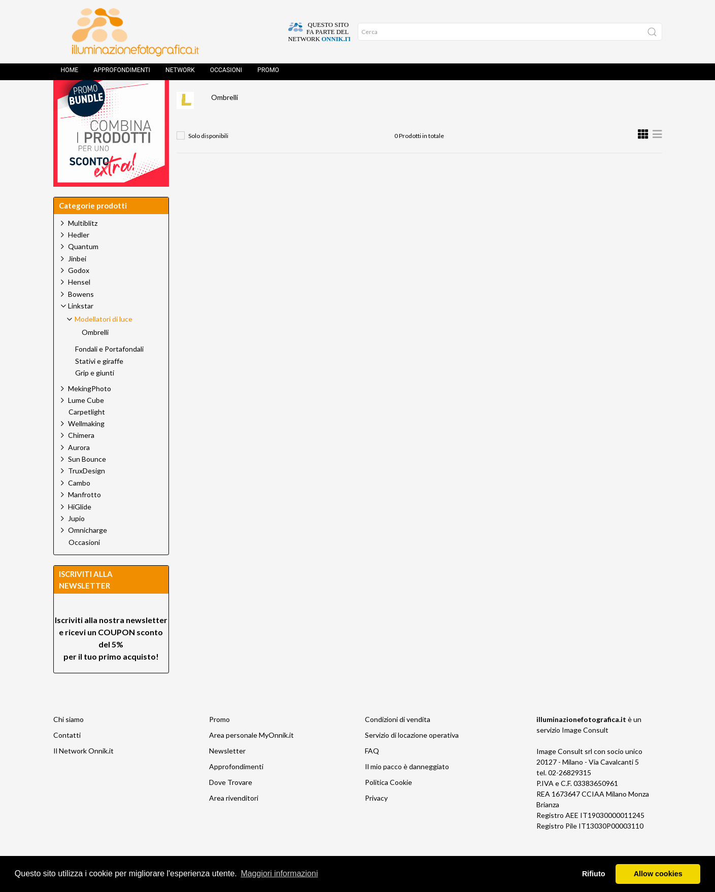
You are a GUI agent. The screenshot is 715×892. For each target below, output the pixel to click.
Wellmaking (86, 446)
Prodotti (231, 99)
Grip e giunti (94, 396)
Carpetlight (87, 435)
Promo (268, 73)
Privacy (376, 820)
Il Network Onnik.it (83, 773)
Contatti (67, 757)
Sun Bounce (87, 481)
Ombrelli (224, 120)
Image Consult (585, 752)
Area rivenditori (233, 820)
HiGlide (79, 529)
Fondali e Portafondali (109, 372)
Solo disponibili (208, 158)
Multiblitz (82, 246)
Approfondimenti (121, 73)
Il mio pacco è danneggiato (407, 789)
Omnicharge (87, 552)
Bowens (81, 317)
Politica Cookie (388, 805)
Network (180, 73)
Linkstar (280, 99)
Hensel (79, 304)
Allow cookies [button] (658, 874)
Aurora (79, 470)
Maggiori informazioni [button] (279, 873)
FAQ (372, 773)
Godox (78, 293)
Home (70, 73)
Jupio (76, 541)
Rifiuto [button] (593, 874)
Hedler (78, 257)
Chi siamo (68, 742)
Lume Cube (86, 423)
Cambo (79, 505)
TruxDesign (86, 493)
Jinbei (77, 281)
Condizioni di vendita (397, 742)
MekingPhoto (89, 411)
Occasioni (226, 73)
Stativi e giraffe (99, 384)
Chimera (81, 458)
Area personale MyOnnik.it (251, 757)
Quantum (83, 269)
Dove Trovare (230, 805)
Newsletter (227, 773)
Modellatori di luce (345, 99)
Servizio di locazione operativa (412, 757)
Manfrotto (84, 517)
